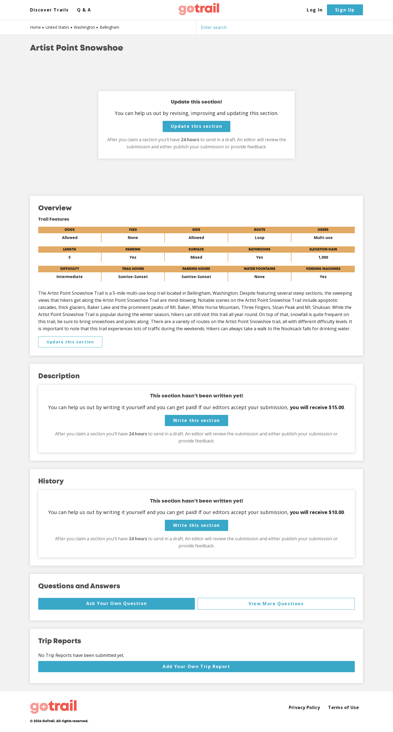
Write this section (196, 420)
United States (57, 27)
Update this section (196, 126)
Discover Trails (49, 10)
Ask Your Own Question (116, 603)
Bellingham (109, 27)
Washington (84, 27)
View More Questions (276, 604)
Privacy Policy (304, 707)
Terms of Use (343, 707)
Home (35, 27)
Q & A (84, 10)
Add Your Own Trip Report (196, 666)
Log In (315, 10)
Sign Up (345, 10)
